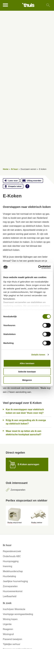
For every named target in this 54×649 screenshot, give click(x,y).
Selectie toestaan (27, 371)
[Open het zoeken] (48, 5)
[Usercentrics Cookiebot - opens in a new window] (38, 267)
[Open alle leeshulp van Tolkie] (27, 186)
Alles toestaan (27, 363)
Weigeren (27, 380)
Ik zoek (7, 603)
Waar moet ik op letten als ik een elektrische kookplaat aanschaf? (23, 433)
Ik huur (14, 169)
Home (5, 169)
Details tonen (38, 354)
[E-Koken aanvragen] (27, 464)
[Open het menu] (6, 5)
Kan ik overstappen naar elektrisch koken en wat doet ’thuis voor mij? (25, 411)
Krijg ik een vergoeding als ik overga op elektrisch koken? (26, 422)
